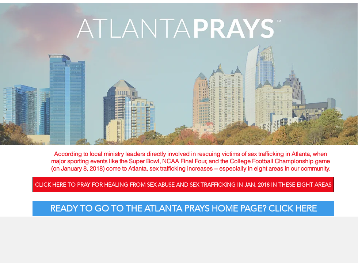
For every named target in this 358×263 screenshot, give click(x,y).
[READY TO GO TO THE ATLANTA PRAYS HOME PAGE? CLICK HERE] (183, 208)
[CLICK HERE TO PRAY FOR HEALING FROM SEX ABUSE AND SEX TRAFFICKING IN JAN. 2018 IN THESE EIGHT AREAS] (183, 184)
